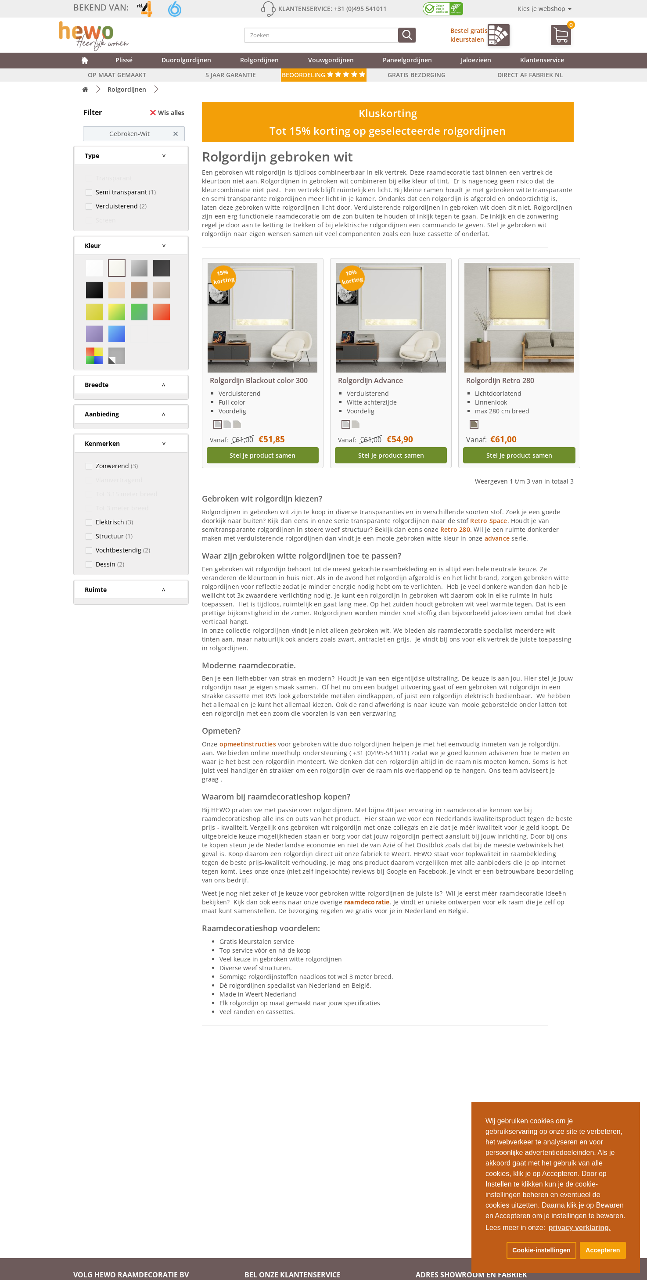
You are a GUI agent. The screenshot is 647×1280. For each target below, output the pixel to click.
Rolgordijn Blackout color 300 (259, 380)
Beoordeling (324, 75)
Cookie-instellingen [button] (541, 1250)
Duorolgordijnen (186, 60)
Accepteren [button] (603, 1250)
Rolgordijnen (259, 60)
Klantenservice (542, 60)
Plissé (124, 60)
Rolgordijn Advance (370, 380)
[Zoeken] (407, 35)
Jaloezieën (476, 60)
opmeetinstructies (247, 744)
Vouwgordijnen (331, 60)
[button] (494, 1250)
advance (498, 538)
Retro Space (488, 520)
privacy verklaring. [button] (580, 1227)
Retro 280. (456, 529)
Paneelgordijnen (407, 60)
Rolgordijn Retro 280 (500, 380)
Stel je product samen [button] (262, 455)
